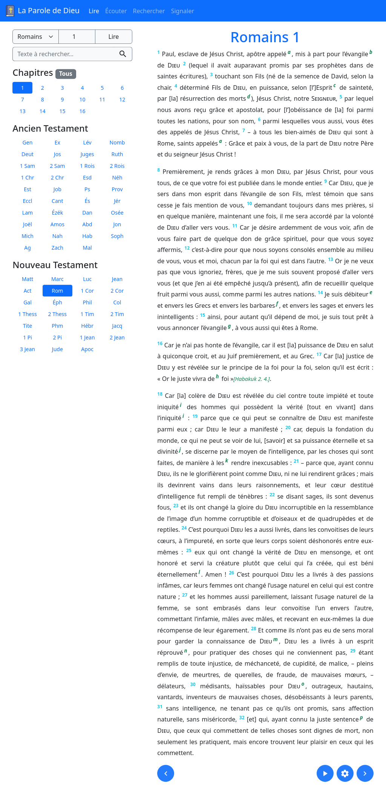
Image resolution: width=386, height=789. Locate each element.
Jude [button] (57, 349)
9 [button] (62, 99)
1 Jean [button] (87, 337)
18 (159, 394)
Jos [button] (57, 154)
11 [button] (102, 99)
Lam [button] (27, 212)
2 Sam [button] (57, 165)
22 (272, 494)
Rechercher (149, 11)
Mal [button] (87, 247)
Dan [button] (87, 212)
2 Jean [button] (117, 337)
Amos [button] (57, 224)
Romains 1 (265, 36)
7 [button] (22, 99)
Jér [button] (117, 200)
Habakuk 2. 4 (251, 378)
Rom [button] (57, 290)
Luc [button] (87, 278)
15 (202, 315)
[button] (165, 773)
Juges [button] (87, 154)
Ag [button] (27, 247)
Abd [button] (87, 224)
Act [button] (28, 290)
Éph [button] (57, 302)
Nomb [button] (117, 142)
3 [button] (62, 87)
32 (242, 717)
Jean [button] (117, 278)
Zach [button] (57, 247)
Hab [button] (87, 235)
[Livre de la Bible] (35, 36)
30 (193, 684)
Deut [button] (27, 154)
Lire (94, 11)
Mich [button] (27, 235)
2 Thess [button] (57, 314)
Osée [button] (117, 212)
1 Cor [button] (87, 290)
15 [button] (63, 111)
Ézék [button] (57, 212)
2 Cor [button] (117, 290)
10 (249, 203)
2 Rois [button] (117, 165)
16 (159, 343)
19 (195, 416)
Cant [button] (57, 200)
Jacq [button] (117, 325)
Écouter (116, 11)
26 (231, 572)
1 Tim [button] (87, 314)
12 (187, 248)
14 (320, 292)
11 (234, 226)
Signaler (182, 11)
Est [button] (27, 189)
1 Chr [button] (27, 177)
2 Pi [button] (57, 337)
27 (184, 595)
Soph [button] (117, 235)
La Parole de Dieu (42, 11)
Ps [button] (87, 189)
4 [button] (82, 87)
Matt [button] (28, 278)
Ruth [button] (117, 154)
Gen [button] (28, 142)
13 (330, 259)
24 (184, 528)
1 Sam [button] (27, 165)
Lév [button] (87, 142)
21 (296, 461)
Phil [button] (87, 302)
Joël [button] (27, 224)
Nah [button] (57, 235)
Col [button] (117, 302)
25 (188, 550)
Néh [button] (117, 177)
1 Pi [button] (27, 337)
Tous (65, 74)
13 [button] (23, 111)
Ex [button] (57, 142)
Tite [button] (27, 325)
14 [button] (43, 111)
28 (253, 628)
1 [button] (22, 87)
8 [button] (42, 99)
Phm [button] (57, 325)
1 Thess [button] (27, 314)
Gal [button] (27, 302)
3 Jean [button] (27, 349)
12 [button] (122, 99)
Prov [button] (117, 189)
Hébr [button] (87, 325)
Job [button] (57, 189)
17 (319, 354)
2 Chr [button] (57, 177)
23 (176, 505)
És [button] (87, 200)
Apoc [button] (87, 349)
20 (288, 427)
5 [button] (102, 87)
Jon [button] (117, 224)
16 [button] (82, 111)
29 (352, 651)
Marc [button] (57, 278)
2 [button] (42, 87)
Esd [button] (87, 177)
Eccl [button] (27, 200)
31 (159, 706)
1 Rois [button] (87, 165)
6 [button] (122, 87)
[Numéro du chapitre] (76, 36)
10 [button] (82, 99)
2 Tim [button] (117, 314)
